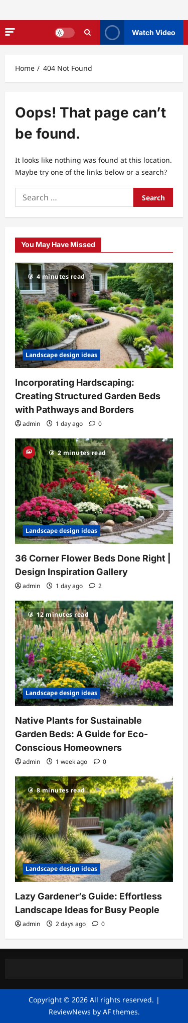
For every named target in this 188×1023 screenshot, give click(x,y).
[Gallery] (29, 451)
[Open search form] (87, 32)
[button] (10, 32)
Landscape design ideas (61, 355)
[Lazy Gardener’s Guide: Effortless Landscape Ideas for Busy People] (94, 829)
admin (31, 423)
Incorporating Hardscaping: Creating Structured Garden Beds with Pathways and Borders (87, 396)
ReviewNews (70, 1011)
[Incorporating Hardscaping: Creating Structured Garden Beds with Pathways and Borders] (94, 315)
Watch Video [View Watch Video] (137, 32)
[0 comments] (95, 423)
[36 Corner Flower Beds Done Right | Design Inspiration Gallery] (94, 491)
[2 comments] (95, 586)
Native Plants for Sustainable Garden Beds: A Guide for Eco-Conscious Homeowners (81, 734)
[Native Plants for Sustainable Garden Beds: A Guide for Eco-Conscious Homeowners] (94, 653)
